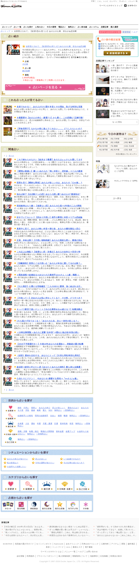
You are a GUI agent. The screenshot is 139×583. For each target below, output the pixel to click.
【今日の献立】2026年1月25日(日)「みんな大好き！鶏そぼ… (30, 527)
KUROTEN (7, 544)
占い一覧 (17, 27)
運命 (33, 423)
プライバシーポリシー (46, 556)
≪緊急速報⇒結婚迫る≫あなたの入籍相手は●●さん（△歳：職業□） (48, 275)
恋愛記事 (105, 27)
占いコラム (94, 27)
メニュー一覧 (133, 1)
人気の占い (40, 27)
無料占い (72, 27)
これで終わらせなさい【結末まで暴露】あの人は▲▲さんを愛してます (49, 159)
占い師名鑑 (82, 27)
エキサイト (132, 6)
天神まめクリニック (90, 544)
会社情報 (20, 556)
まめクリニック (72, 544)
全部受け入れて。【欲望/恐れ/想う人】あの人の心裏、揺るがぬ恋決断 (56, 46)
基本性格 (64, 423)
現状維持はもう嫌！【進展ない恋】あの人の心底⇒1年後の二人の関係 (49, 206)
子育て (93, 1)
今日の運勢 (51, 27)
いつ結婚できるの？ (72, 459)
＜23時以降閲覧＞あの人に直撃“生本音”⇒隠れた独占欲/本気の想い (48, 332)
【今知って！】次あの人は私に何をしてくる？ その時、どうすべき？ (49, 298)
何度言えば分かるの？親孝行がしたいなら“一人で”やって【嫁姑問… (78, 535)
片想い (26, 408)
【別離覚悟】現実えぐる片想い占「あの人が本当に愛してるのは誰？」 (49, 263)
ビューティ (113, 1)
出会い (53, 416)
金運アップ (70, 431)
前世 (71, 423)
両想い (34, 408)
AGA (68, 547)
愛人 (45, 410)
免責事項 (94, 556)
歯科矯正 (131, 544)
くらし (99, 1)
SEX (50, 410)
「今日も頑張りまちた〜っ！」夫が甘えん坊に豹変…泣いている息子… (34, 535)
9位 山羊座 (128, 139)
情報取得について (80, 556)
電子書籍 (89, 547)
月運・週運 (47, 423)
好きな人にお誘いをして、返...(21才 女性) (117, 46)
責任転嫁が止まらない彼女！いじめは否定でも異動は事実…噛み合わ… (79, 527)
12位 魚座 (128, 150)
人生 (27, 423)
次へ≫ (11, 156)
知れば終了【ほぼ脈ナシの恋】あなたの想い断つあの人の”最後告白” (48, 194)
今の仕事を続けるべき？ (74, 463)
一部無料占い (69, 410)
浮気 (27, 410)
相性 (19, 408)
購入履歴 (114, 27)
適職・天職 (22, 431)
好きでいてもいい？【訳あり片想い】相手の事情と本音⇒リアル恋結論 (49, 217)
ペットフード (58, 547)
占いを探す (28, 27)
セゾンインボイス (44, 544)
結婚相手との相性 (25, 416)
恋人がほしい (41, 459)
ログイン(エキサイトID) (110, 32)
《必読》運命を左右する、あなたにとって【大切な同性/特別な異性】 (49, 355)
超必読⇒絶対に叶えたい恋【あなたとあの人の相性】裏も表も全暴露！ (49, 367)
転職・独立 (34, 431)
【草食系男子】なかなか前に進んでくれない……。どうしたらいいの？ (49, 128)
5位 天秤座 (115, 139)
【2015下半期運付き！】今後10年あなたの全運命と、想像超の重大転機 (50, 344)
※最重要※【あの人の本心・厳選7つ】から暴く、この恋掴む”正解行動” (50, 118)
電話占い (62, 27)
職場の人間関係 (47, 431)
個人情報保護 (64, 556)
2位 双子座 (103, 142)
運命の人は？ (73, 408)
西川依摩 (26, 71)
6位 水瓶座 (115, 142)
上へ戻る (117, 198)
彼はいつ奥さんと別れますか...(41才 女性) (117, 48)
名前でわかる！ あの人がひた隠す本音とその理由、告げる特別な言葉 (49, 107)
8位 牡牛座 (115, 150)
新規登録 (126, 32)
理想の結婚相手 (41, 416)
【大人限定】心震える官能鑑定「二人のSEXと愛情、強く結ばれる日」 (50, 286)
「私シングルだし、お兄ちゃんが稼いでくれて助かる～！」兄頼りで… (34, 532)
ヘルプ (135, 32)
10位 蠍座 (128, 142)
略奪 (39, 410)
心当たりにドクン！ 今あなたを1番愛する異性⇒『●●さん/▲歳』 (47, 378)
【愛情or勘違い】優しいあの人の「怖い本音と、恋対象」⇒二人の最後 (49, 171)
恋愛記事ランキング (105, 61)
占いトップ (7, 27)
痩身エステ (77, 547)
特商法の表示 (116, 556)
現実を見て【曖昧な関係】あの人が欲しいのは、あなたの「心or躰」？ (49, 183)
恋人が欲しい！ (59, 408)
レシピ (105, 1)
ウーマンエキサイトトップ (110, 6)
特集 (98, 161)
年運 (39, 423)
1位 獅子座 (103, 139)
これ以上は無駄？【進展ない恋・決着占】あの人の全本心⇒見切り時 (48, 252)
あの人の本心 (44, 408)
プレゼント (123, 1)
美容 (48, 547)
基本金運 (60, 431)
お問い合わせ (92, 551)
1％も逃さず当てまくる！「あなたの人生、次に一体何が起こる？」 (48, 321)
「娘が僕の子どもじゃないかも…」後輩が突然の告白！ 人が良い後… (33, 530)
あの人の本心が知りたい (17, 459)
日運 (56, 423)
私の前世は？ (12, 463)
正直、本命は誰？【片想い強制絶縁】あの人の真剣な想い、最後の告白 (49, 240)
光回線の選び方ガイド (24, 544)
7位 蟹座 (114, 146)
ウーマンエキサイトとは (51, 551)
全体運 (20, 423)
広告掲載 (104, 556)
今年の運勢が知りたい (44, 463)
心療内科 (105, 544)
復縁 (33, 410)
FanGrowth (58, 544)
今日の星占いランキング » (126, 154)
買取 (123, 544)
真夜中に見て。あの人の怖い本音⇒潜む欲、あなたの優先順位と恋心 (48, 229)
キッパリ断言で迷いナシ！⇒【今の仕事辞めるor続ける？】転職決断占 (49, 309)
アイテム (115, 544)
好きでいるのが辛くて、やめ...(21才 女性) (117, 44)
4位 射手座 (103, 150)
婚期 (60, 416)
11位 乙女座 (129, 146)
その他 (25, 64)
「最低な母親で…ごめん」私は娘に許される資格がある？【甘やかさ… (79, 532)
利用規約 (30, 556)
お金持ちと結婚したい (16, 466)
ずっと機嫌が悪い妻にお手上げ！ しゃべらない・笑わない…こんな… (79, 530)
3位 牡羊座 (103, 146)
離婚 (65, 416)
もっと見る (117, 122)
